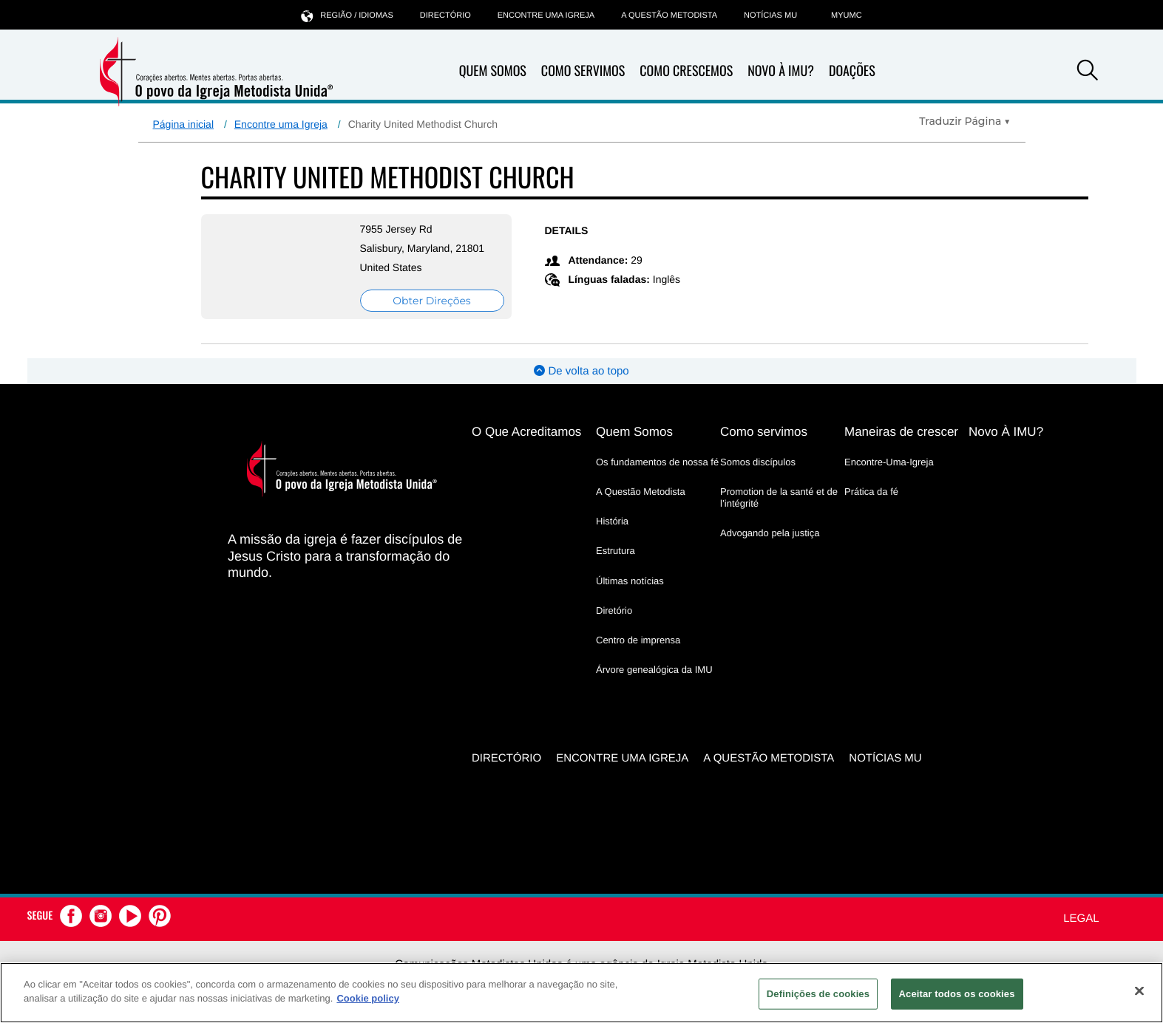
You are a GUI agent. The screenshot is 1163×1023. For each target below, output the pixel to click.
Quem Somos (492, 71)
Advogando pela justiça (769, 532)
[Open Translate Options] (964, 121)
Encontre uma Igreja (281, 124)
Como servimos (763, 432)
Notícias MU (770, 15)
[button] (1087, 72)
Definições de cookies (818, 993)
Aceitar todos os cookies (957, 993)
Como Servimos (583, 71)
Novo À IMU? (780, 71)
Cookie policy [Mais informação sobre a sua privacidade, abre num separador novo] (367, 998)
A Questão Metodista (669, 15)
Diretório (614, 610)
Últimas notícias (630, 580)
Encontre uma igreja (546, 15)
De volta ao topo (581, 371)
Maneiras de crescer (901, 432)
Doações (852, 71)
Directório (445, 15)
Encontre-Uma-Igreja (889, 462)
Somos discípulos (758, 462)
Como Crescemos (686, 71)
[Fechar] (1139, 990)
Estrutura (615, 550)
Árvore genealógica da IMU (654, 669)
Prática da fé (871, 491)
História (612, 521)
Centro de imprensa (638, 640)
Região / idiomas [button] (347, 15)
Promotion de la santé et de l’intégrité (779, 497)
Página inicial (183, 124)
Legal (1081, 918)
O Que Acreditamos (526, 432)
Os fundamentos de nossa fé (657, 462)
